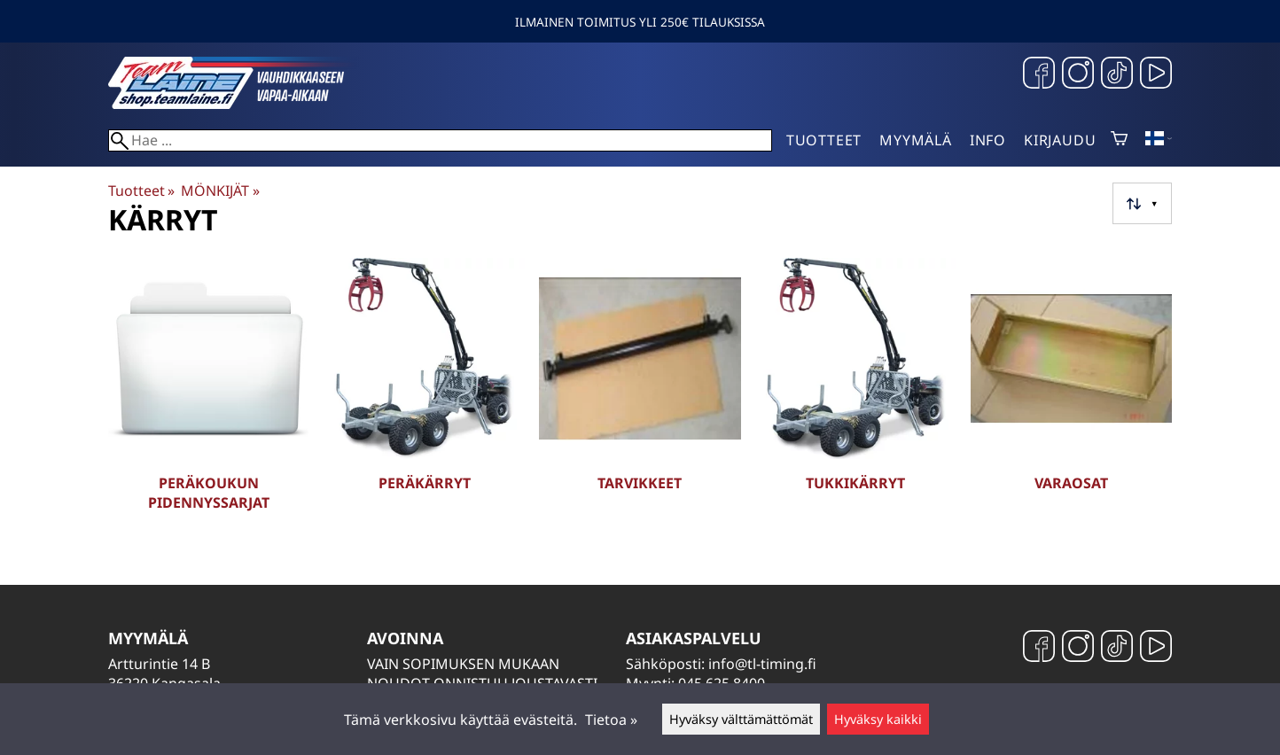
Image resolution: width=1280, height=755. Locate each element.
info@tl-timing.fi (762, 663)
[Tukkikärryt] (855, 397)
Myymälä (915, 140)
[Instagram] (1078, 75)
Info (988, 140)
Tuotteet (824, 140)
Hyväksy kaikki (878, 719)
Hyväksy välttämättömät (741, 719)
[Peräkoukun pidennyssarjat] (208, 397)
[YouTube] (1156, 75)
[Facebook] (1039, 75)
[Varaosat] (1071, 397)
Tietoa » (611, 719)
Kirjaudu (1060, 140)
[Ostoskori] (1119, 140)
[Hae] (440, 140)
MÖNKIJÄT (220, 190)
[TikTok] (1117, 75)
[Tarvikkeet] (639, 397)
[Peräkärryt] (424, 397)
